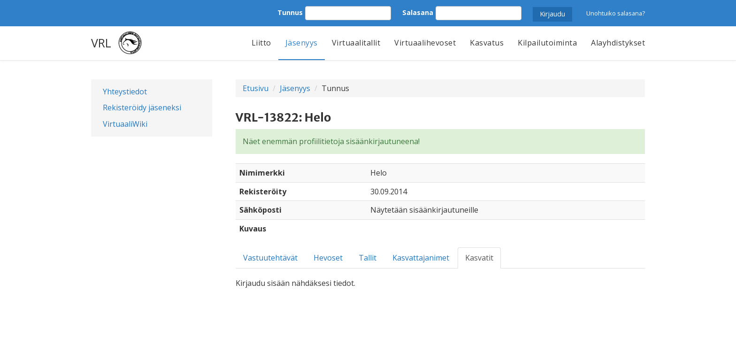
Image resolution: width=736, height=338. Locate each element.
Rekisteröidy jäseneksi (142, 107)
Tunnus (290, 12)
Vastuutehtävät (270, 258)
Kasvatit (479, 258)
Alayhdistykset (618, 43)
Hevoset (328, 258)
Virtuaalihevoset (425, 43)
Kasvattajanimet (420, 258)
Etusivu (255, 88)
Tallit (367, 258)
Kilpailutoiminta (547, 43)
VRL (101, 43)
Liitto (261, 43)
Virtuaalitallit (356, 43)
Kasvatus (487, 43)
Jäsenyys (301, 43)
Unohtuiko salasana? (615, 13)
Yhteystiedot (125, 91)
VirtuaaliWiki (125, 124)
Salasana (417, 12)
